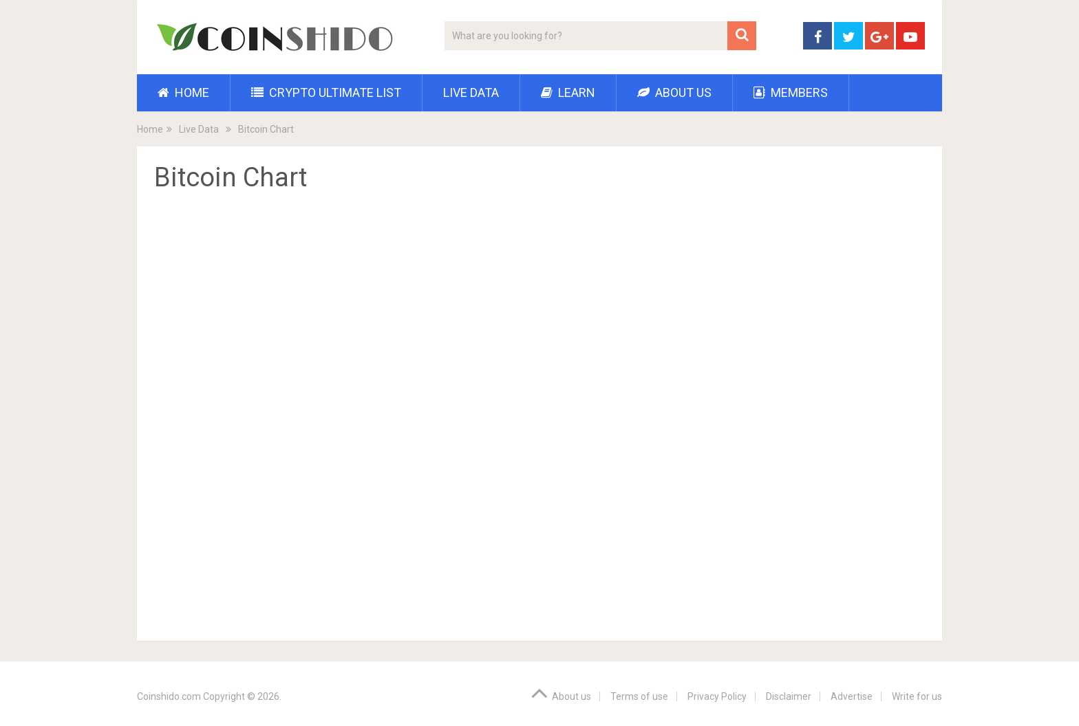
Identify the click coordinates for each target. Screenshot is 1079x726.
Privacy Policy (717, 696)
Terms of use (639, 696)
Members (791, 92)
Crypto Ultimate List (326, 92)
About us (674, 92)
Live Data (471, 92)
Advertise (852, 696)
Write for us (917, 696)
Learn (568, 92)
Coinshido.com (169, 696)
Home (183, 92)
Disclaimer (788, 696)
